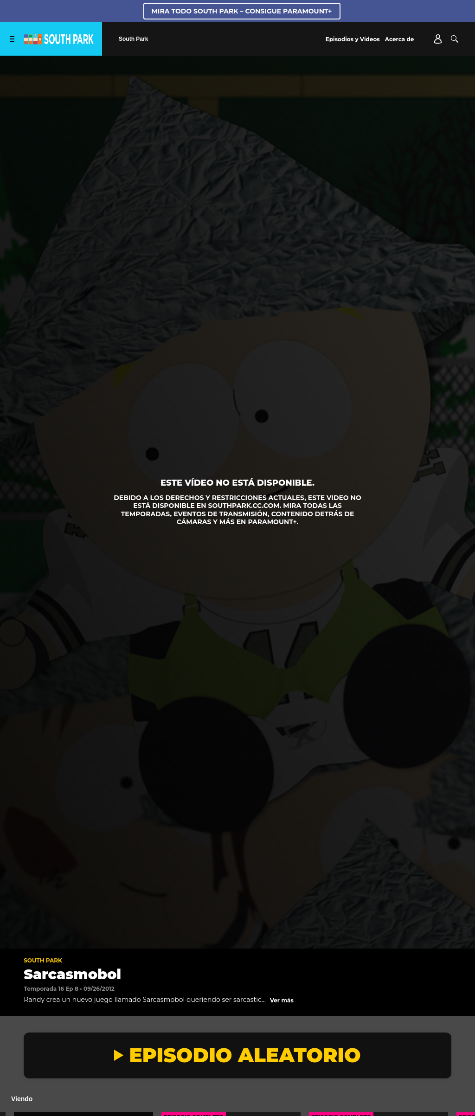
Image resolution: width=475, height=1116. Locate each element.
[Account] (438, 39)
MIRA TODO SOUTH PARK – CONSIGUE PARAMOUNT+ (242, 11)
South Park (43, 960)
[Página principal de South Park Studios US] (59, 42)
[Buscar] (454, 39)
